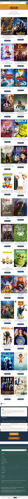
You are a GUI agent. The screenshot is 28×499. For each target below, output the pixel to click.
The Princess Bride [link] (7, 164)
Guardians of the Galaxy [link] (21, 35)
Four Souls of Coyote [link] (7, 35)
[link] (27, 3)
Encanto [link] (7, 319)
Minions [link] (7, 267)
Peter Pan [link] (21, 87)
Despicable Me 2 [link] (20, 319)
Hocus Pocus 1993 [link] (20, 345)
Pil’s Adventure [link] (20, 61)
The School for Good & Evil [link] (7, 112)
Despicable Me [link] (7, 345)
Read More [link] (18, 497)
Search (25, 450)
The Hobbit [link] (7, 293)
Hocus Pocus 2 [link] (21, 216)
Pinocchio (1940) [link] (7, 87)
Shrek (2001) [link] (20, 267)
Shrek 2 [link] (20, 137)
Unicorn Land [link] (21, 112)
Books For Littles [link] (17, 0)
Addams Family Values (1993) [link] (7, 242)
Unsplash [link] (7, 482)
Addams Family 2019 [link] (7, 395)
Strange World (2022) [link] (7, 137)
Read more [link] (7, 40)
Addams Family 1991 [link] (7, 370)
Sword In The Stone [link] (20, 395)
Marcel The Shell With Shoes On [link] (7, 217)
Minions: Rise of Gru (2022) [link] (7, 190)
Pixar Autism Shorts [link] (20, 370)
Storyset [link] (14, 482)
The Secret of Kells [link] (21, 242)
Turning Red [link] (20, 293)
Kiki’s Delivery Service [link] (20, 164)
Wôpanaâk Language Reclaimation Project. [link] (14, 491)
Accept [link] (15, 497)
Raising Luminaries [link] (11, 0)
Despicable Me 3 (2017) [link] (20, 190)
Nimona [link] (7, 61)
